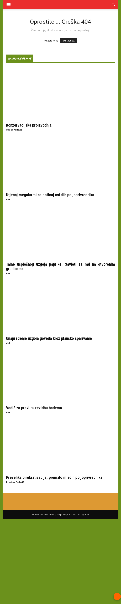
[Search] (113, 4)
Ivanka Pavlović (14, 129)
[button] (8, 4)
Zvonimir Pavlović (15, 482)
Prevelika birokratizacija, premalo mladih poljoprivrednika (54, 477)
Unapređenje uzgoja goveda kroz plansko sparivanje (49, 338)
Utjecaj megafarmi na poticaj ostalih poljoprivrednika (50, 194)
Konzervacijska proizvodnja (28, 125)
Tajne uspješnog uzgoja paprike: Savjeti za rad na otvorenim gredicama (60, 266)
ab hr (8, 199)
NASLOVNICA (68, 41)
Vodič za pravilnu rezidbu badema (34, 407)
